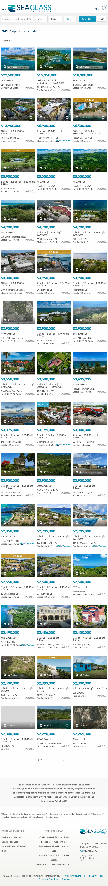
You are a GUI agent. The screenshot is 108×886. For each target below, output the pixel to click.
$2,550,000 (10, 582)
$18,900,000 (83, 75)
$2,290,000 (46, 734)
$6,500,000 (82, 126)
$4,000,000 (10, 278)
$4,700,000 (46, 227)
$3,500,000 (46, 379)
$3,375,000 (10, 430)
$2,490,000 (10, 632)
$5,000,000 (46, 176)
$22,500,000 (11, 75)
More (70, 19)
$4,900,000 (10, 227)
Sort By (7, 40)
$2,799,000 (46, 531)
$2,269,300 (82, 734)
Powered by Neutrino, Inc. (74, 875)
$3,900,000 (82, 278)
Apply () (87, 19)
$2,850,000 (10, 531)
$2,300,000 (82, 683)
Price (41, 19)
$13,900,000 (11, 126)
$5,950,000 (10, 176)
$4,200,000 (82, 227)
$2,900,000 (10, 480)
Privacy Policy (96, 875)
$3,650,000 (10, 379)
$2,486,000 (46, 632)
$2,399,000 (46, 683)
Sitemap (66, 879)
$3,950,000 (46, 278)
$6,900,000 (46, 126)
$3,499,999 (82, 379)
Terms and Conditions (49, 879)
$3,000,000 (82, 430)
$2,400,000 (82, 632)
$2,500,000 (46, 582)
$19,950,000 (47, 75)
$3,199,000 (46, 430)
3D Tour (43, 404)
